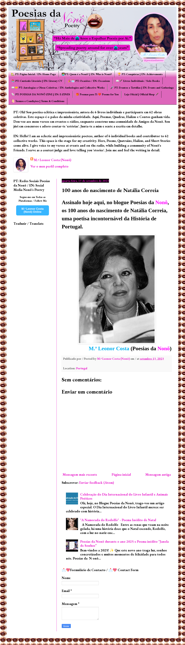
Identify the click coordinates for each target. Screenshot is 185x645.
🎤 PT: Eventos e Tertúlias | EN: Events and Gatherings (142, 87)
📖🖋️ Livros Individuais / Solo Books (138, 81)
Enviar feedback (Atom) (96, 482)
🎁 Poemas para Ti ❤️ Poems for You (97, 94)
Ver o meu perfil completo (49, 166)
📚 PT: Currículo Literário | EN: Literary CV (36, 81)
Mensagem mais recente (80, 474)
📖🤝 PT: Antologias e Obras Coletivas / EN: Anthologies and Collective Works (58, 87)
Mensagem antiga (158, 474)
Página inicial (121, 474)
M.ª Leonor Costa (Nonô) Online (33, 210)
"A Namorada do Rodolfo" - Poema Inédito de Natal (118, 520)
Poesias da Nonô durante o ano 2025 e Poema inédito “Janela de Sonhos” (124, 543)
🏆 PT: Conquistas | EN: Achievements (140, 74)
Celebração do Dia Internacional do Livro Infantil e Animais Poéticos (124, 496)
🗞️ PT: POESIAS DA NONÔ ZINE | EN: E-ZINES (40, 94)
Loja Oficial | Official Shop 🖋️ (141, 94)
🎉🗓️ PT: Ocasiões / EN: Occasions (89, 81)
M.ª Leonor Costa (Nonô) (52, 160)
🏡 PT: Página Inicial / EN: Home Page (33, 74)
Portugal (81, 368)
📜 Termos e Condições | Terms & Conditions (37, 101)
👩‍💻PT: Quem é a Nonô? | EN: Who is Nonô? (87, 74)
